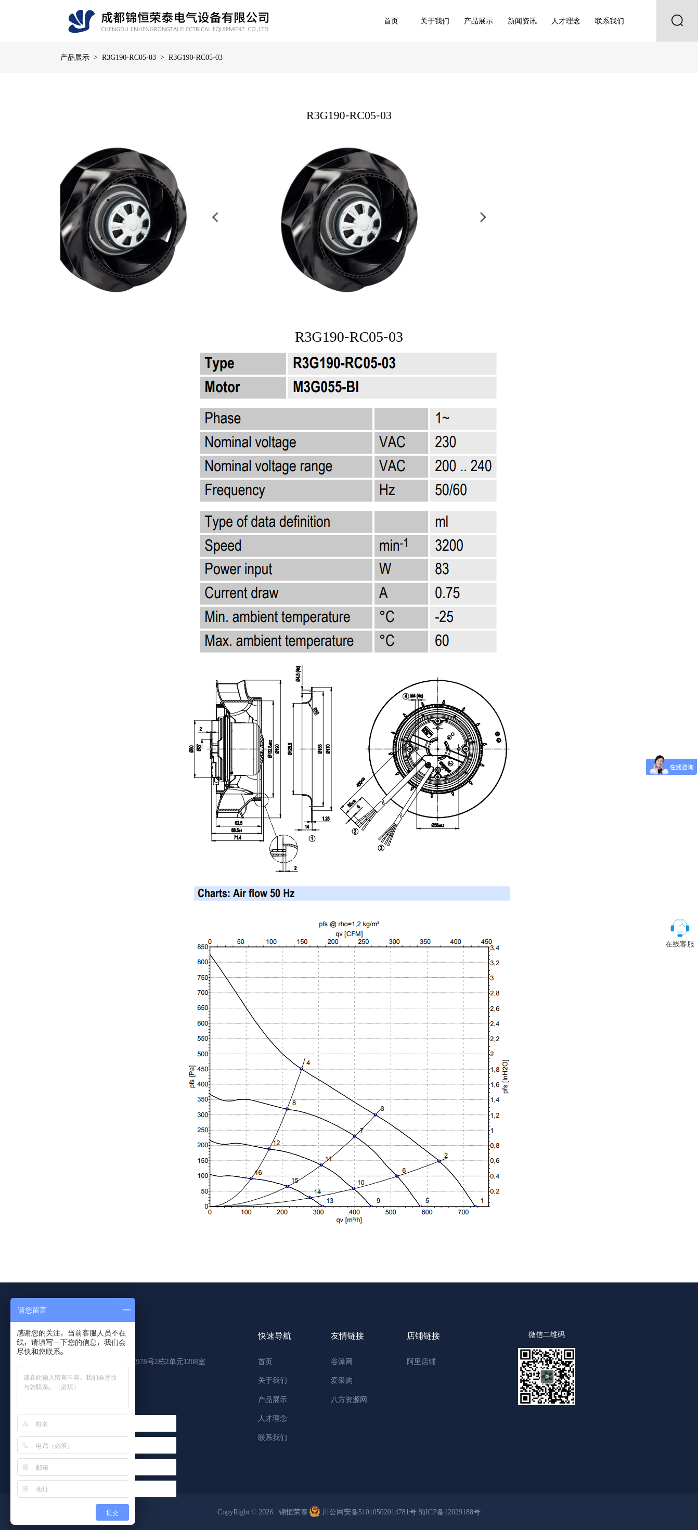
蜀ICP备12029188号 (449, 1511)
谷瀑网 (342, 1361)
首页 (391, 20)
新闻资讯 (522, 20)
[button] (215, 217)
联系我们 (609, 20)
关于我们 (434, 20)
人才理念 (565, 20)
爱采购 (342, 1380)
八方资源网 (349, 1399)
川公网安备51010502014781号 (363, 1511)
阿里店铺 (421, 1361)
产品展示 (478, 20)
